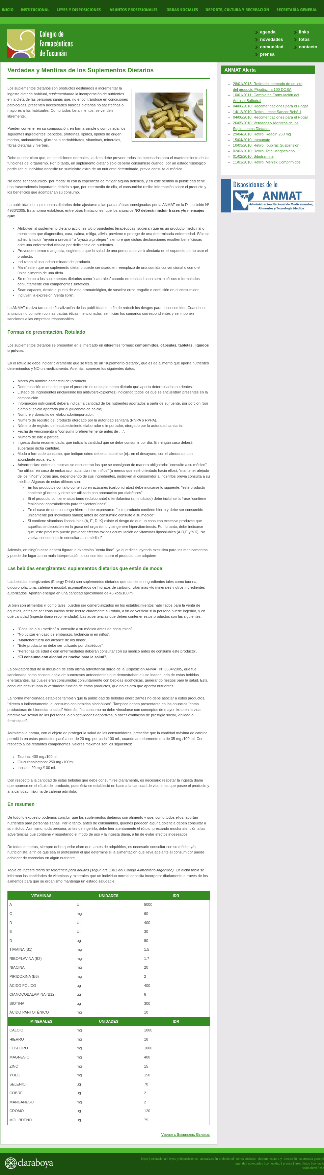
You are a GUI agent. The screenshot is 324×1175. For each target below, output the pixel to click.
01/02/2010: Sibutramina (253, 156)
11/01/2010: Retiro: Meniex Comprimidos (267, 162)
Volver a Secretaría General (185, 1134)
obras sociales (246, 1158)
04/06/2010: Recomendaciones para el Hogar (270, 106)
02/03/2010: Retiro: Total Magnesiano (264, 151)
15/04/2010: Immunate (251, 140)
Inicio (8, 9)
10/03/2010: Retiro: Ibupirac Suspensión (266, 145)
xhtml (313, 1168)
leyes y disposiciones (183, 1158)
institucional (158, 1158)
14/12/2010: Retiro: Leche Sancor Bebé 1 (267, 112)
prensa (267, 54)
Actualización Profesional (133, 9)
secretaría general (311, 1158)
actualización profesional (217, 1158)
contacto (308, 46)
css (321, 1168)
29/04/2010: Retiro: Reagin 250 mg (262, 134)
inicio (144, 1158)
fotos (304, 39)
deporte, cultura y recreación (277, 1158)
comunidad (272, 46)
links (304, 31)
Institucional (34, 9)
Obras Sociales (182, 9)
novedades (271, 39)
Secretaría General (295, 9)
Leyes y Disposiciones (78, 9)
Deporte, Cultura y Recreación (236, 9)
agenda (268, 31)
